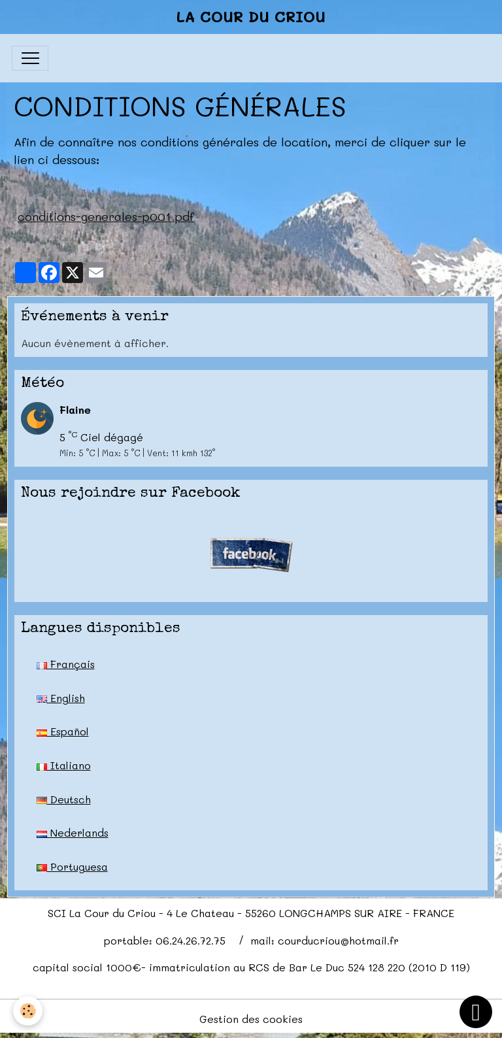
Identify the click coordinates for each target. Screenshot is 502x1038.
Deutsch (64, 799)
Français (66, 664)
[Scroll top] (476, 1012)
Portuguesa (72, 866)
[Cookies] (27, 1011)
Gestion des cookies (251, 1019)
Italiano (64, 765)
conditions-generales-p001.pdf (106, 216)
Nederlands (73, 832)
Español (63, 731)
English (61, 698)
